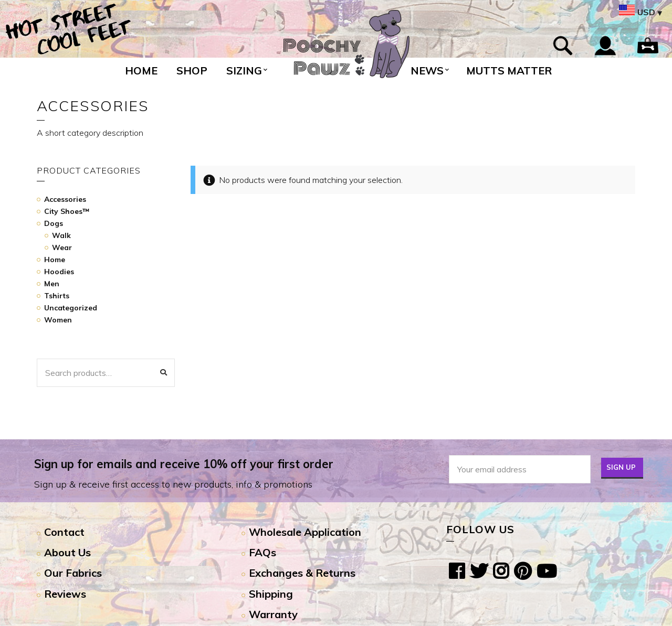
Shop (191, 70)
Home (141, 70)
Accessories (65, 199)
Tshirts (56, 295)
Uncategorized (70, 307)
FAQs (262, 552)
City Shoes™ (66, 211)
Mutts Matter (509, 70)
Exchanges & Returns (302, 572)
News (427, 70)
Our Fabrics (73, 572)
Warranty (273, 614)
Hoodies (59, 271)
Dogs (53, 223)
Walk (61, 235)
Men (51, 283)
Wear (62, 247)
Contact (64, 531)
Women (58, 320)
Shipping (271, 593)
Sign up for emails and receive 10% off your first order (183, 464)
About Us (67, 552)
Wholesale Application (305, 531)
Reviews (65, 593)
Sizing (244, 70)
